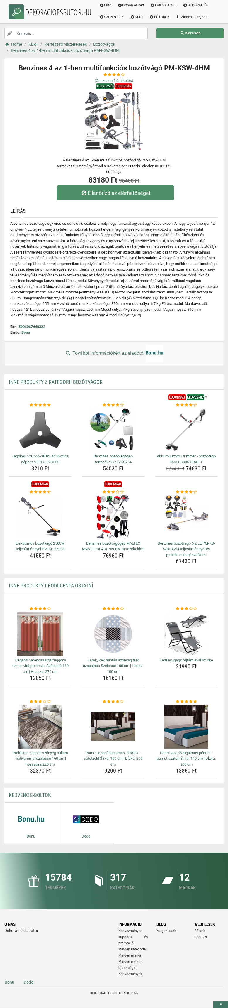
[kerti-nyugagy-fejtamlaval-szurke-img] (186, 634)
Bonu (25, 332)
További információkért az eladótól (114, 353)
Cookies (200, 937)
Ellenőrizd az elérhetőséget (115, 193)
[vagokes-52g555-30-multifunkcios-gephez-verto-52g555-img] (40, 430)
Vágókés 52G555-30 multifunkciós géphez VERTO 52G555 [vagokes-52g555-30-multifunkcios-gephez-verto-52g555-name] (40, 459)
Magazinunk (166, 931)
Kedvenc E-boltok (30, 795)
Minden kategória (192, 17)
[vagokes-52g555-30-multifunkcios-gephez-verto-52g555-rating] (40, 405)
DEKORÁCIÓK (196, 5)
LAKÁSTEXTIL (164, 5)
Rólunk (199, 931)
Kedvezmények (130, 974)
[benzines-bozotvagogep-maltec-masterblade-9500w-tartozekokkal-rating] (113, 492)
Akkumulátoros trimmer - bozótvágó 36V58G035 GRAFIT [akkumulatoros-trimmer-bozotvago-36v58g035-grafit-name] (186, 459)
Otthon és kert (131, 5)
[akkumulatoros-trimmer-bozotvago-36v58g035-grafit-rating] (186, 405)
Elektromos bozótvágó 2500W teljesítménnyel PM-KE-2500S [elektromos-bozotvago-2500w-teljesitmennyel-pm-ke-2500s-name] (40, 546)
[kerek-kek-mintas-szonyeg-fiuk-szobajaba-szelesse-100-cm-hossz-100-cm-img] (113, 634)
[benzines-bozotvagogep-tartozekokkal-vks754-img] (113, 430)
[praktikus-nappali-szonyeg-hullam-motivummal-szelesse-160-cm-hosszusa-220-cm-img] (40, 727)
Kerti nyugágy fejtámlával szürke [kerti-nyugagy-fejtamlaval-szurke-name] (186, 660)
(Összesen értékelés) (114, 80)
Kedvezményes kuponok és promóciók (133, 937)
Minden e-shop (130, 962)
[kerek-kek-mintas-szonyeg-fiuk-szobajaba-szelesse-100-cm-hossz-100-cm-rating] (113, 609)
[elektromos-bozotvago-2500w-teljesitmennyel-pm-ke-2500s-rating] (40, 492)
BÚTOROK (160, 17)
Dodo (28, 982)
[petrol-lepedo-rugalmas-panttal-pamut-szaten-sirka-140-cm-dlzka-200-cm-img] (186, 727)
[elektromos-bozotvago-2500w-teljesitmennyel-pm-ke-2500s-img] (40, 517)
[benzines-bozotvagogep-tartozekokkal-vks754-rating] (113, 405)
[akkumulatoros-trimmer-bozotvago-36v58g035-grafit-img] (186, 430)
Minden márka (129, 955)
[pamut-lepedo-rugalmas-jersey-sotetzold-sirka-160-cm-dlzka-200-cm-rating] (113, 702)
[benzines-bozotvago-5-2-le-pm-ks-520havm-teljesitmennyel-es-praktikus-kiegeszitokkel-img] (186, 517)
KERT (137, 17)
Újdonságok (127, 968)
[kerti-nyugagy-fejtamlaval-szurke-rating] (186, 609)
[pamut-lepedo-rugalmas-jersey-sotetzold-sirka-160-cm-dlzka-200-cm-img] (113, 727)
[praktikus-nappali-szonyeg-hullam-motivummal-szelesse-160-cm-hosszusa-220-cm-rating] (40, 702)
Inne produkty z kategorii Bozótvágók (56, 382)
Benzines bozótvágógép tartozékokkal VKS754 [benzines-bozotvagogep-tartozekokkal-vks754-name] (113, 459)
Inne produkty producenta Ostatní (51, 585)
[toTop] (220, 1004)
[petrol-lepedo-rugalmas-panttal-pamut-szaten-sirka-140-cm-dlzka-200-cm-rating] (186, 702)
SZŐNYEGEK (112, 17)
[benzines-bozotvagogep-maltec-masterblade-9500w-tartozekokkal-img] (113, 517)
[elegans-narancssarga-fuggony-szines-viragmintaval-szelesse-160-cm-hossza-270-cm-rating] (40, 609)
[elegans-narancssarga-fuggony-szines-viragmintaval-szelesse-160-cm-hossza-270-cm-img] (40, 634)
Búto (106, 5)
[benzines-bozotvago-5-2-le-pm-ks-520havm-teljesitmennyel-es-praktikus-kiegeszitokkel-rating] (186, 492)
